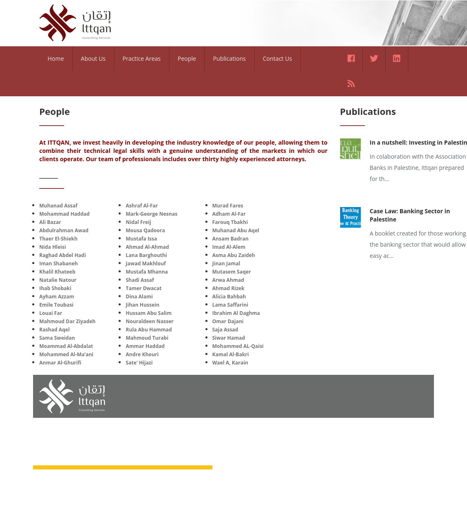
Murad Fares (227, 205)
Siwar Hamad (228, 337)
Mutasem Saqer (231, 271)
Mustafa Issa (141, 238)
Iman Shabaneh (58, 263)
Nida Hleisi (52, 246)
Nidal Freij (138, 222)
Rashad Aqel (54, 329)
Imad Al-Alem (228, 246)
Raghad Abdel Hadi (62, 255)
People (187, 58)
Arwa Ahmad (228, 279)
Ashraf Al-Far (142, 205)
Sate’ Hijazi (139, 362)
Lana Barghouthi (146, 255)
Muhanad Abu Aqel (236, 230)
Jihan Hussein (142, 304)
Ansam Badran (230, 238)
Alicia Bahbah (229, 296)
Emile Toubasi (56, 304)
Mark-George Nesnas (151, 213)
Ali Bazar (50, 222)
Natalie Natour (57, 279)
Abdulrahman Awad (63, 230)
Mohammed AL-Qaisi (238, 346)
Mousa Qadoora (145, 230)
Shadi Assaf (140, 279)
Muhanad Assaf (58, 205)
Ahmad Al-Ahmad (147, 246)
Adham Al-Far (229, 213)
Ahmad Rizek (228, 288)
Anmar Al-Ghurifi (60, 362)
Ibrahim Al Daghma (236, 313)
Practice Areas (142, 58)
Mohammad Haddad (64, 213)
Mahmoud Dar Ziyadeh (67, 321)
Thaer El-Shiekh (58, 238)
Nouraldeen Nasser (150, 321)
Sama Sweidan (57, 337)
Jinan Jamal (226, 263)
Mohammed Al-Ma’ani (66, 354)
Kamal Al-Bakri (230, 354)
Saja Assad (225, 329)
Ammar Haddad (145, 346)
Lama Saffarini (230, 304)
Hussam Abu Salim (149, 313)
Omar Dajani (228, 321)
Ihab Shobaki (55, 288)
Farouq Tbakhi (230, 222)
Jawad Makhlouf (146, 263)
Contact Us (277, 58)
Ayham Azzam (56, 296)
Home (56, 58)
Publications (229, 58)
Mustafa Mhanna (147, 271)
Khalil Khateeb (57, 271)
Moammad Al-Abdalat (66, 346)
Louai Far (50, 313)
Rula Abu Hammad (149, 329)
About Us (93, 58)
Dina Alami (139, 296)
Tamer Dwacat (144, 288)
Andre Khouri (142, 354)
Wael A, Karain (230, 362)
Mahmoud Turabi (147, 337)
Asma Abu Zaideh (233, 255)
